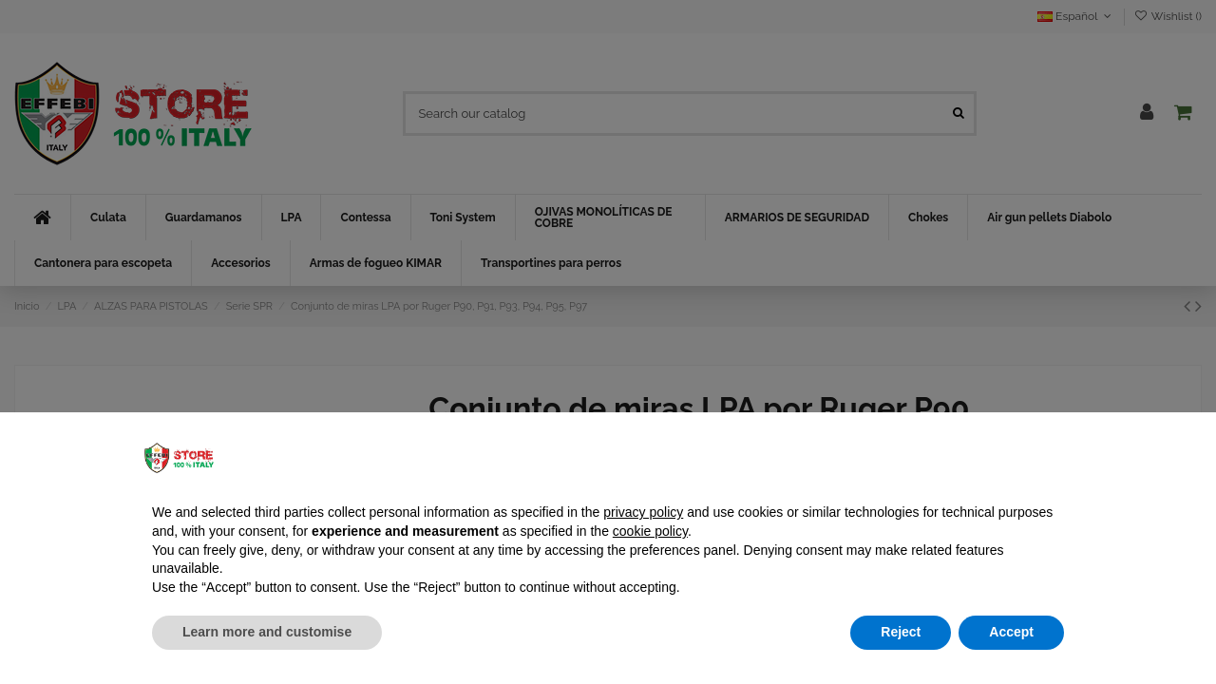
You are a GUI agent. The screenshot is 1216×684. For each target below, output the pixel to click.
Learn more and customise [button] (267, 631)
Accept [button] (1011, 631)
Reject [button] (901, 631)
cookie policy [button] (650, 531)
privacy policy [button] (643, 512)
